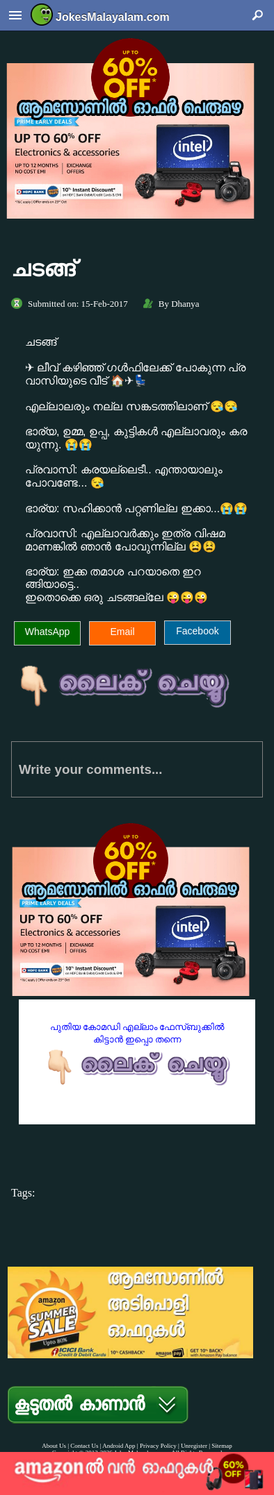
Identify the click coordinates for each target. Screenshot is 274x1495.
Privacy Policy (158, 1445)
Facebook (197, 630)
